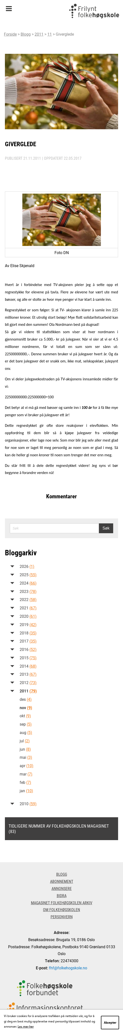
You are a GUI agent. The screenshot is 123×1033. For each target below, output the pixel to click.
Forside (10, 34)
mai (26, 757)
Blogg (26, 34)
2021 (28, 607)
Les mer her (26, 1026)
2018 (28, 632)
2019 (28, 624)
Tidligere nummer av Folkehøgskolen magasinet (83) (59, 828)
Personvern (62, 916)
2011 (39, 34)
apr (26, 765)
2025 (28, 574)
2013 (28, 674)
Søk (106, 528)
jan (26, 790)
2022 (28, 599)
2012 (28, 682)
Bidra (62, 895)
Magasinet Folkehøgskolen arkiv (61, 902)
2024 (28, 583)
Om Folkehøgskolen (61, 909)
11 (49, 34)
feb (25, 782)
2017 (28, 641)
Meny (9, 7)
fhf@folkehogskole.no (68, 967)
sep (26, 724)
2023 (28, 591)
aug (26, 732)
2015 (28, 657)
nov (26, 707)
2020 (28, 616)
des (26, 699)
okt (25, 715)
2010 (28, 803)
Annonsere (62, 888)
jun (25, 749)
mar (26, 773)
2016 (28, 649)
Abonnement (61, 881)
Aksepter (110, 1022)
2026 (27, 566)
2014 (28, 666)
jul (25, 740)
